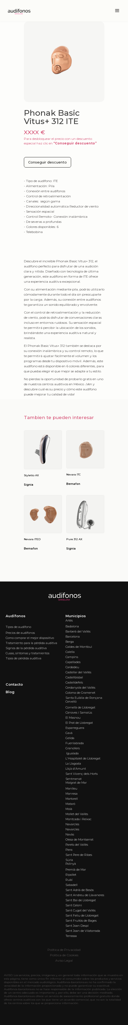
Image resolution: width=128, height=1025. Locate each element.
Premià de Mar (75, 869)
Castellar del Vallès (78, 672)
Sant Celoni (73, 905)
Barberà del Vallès (77, 631)
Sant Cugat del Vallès (80, 910)
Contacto (14, 684)
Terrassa (71, 936)
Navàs (69, 834)
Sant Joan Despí (77, 926)
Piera (68, 850)
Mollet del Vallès (76, 814)
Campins (71, 657)
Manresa (71, 793)
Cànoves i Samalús (78, 712)
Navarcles (72, 824)
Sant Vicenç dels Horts (81, 774)
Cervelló (70, 701)
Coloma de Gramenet (80, 693)
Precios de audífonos (20, 633)
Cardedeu (72, 667)
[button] (117, 11)
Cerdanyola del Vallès (80, 687)
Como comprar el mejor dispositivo (30, 638)
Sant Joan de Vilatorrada (82, 931)
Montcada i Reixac (78, 819)
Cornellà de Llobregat (80, 707)
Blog (10, 692)
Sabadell (71, 885)
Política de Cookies (64, 955)
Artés (69, 620)
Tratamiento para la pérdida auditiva (31, 643)
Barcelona (72, 636)
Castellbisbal (74, 677)
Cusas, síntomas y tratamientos (27, 653)
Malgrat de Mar (76, 782)
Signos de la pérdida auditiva (26, 648)
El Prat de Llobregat (79, 723)
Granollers (72, 748)
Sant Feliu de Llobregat (81, 915)
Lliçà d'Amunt (75, 768)
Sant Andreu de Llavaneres (84, 895)
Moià (68, 809)
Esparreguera (74, 728)
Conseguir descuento (47, 162)
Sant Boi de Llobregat (80, 900)
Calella (70, 652)
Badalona (72, 626)
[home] (17, 10)
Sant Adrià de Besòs (79, 890)
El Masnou (73, 717)
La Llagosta (73, 763)
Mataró (70, 804)
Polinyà (70, 864)
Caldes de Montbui (78, 647)
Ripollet (70, 875)
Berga (69, 642)
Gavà (68, 733)
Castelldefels (74, 682)
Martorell (71, 799)
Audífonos (15, 616)
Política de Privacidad (64, 950)
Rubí (68, 880)
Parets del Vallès (76, 844)
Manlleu (71, 788)
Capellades (73, 662)
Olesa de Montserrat (79, 839)
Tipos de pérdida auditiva (23, 658)
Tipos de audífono (18, 627)
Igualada (72, 753)
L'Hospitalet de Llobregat (82, 758)
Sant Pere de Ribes (78, 855)
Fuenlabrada (74, 743)
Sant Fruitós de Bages (81, 920)
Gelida (69, 738)
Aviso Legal (64, 960)
